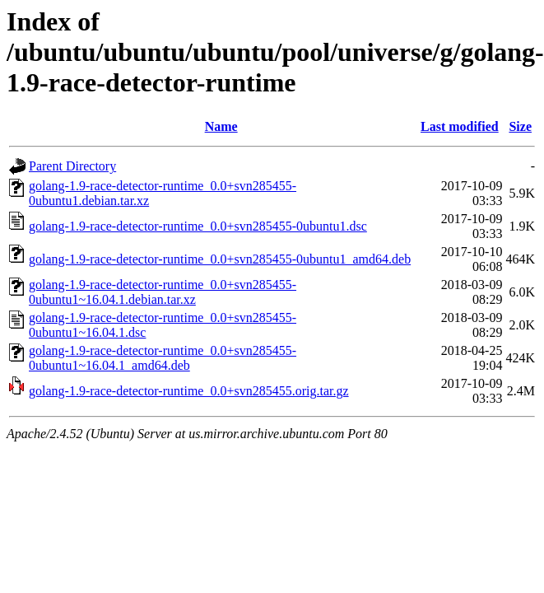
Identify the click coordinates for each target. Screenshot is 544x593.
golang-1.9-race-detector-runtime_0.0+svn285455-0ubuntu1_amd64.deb (220, 259)
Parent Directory (72, 166)
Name (221, 126)
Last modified (460, 126)
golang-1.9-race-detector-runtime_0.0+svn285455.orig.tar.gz (189, 391)
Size (520, 126)
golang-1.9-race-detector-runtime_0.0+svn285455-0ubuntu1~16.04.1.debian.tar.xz (162, 292)
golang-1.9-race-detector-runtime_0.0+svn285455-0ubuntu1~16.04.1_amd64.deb (162, 357)
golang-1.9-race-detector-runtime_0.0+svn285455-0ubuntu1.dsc (198, 226)
